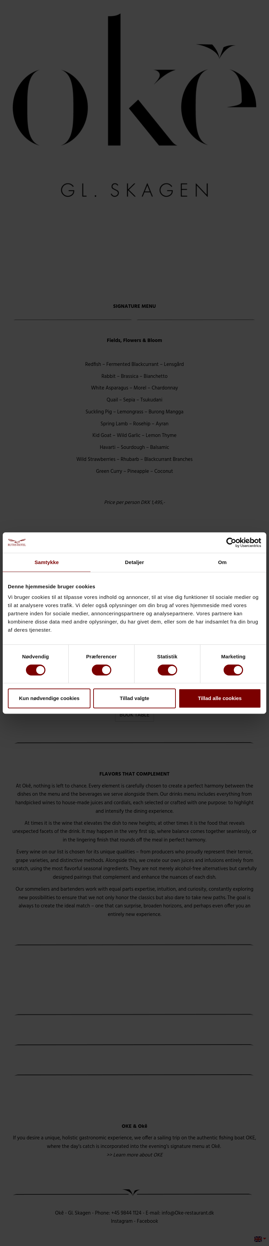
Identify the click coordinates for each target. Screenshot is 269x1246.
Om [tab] (222, 562)
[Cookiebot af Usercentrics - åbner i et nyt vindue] (231, 542)
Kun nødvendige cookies (49, 698)
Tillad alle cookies (220, 698)
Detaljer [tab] (134, 562)
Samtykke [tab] (46, 562)
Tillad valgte (134, 698)
